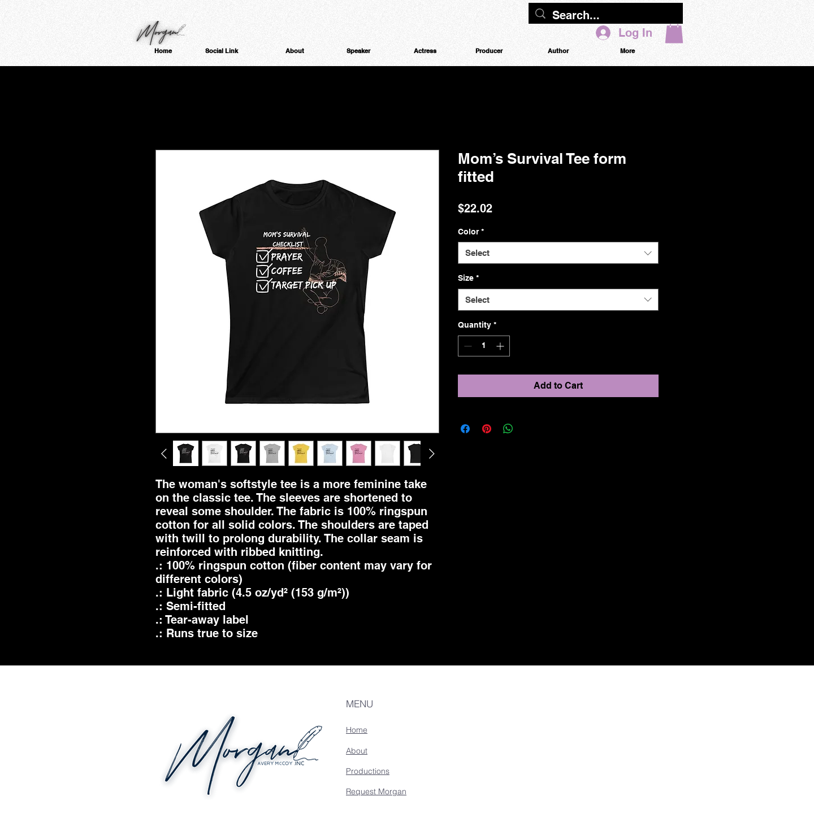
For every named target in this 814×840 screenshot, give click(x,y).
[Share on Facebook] (465, 429)
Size (468, 277)
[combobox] (558, 253)
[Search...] (605, 15)
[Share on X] (529, 429)
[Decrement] (467, 346)
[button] (674, 32)
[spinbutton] (484, 346)
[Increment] (501, 346)
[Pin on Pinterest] (486, 429)
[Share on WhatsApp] (508, 429)
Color (471, 231)
